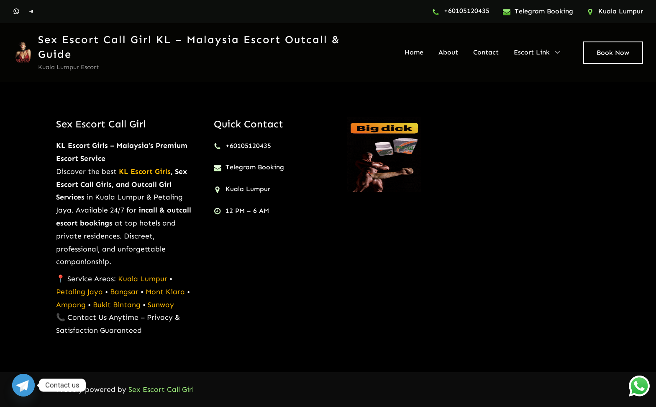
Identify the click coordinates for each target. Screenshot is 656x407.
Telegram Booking (544, 11)
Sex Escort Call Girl (101, 124)
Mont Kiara (165, 291)
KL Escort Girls (145, 171)
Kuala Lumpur (142, 278)
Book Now (613, 53)
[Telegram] (23, 385)
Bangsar (125, 291)
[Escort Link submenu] (557, 52)
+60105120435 (466, 11)
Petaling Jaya (79, 291)
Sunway (161, 304)
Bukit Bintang (117, 304)
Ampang (72, 304)
